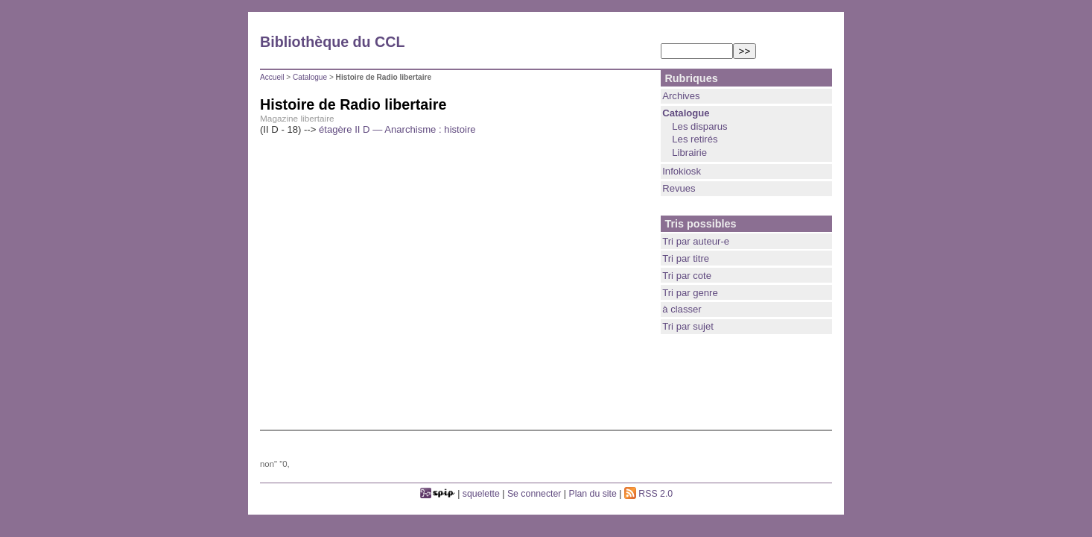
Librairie (689, 152)
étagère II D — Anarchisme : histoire (397, 129)
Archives (680, 95)
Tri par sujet (688, 326)
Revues (678, 188)
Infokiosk (681, 171)
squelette (481, 494)
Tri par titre (685, 258)
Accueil (272, 77)
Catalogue (310, 77)
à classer (681, 309)
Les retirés (694, 139)
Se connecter (534, 494)
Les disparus (699, 126)
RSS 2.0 (648, 494)
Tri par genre (690, 292)
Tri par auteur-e (695, 241)
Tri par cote (686, 275)
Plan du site (593, 494)
